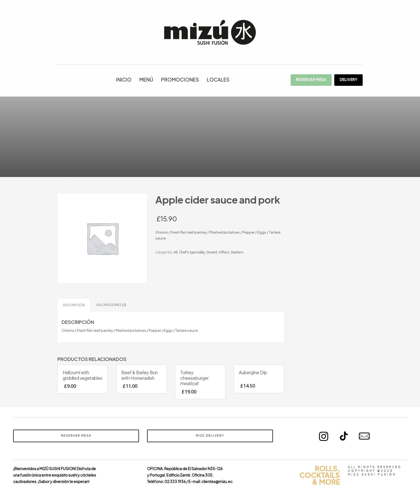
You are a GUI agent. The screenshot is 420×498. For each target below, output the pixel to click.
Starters (237, 252)
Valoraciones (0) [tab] (111, 304)
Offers (224, 252)
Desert (212, 252)
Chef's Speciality (192, 252)
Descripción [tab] (74, 305)
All (175, 252)
